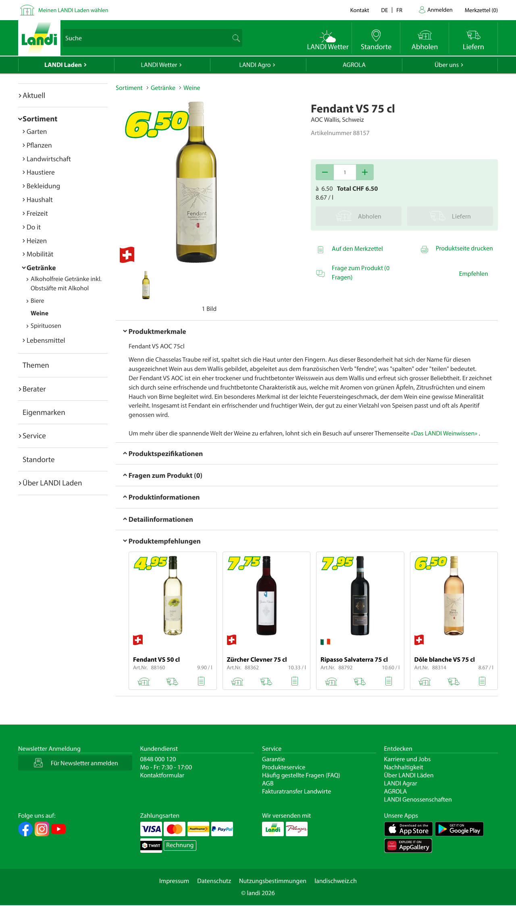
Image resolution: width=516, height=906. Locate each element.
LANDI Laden (63, 65)
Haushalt (40, 199)
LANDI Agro (254, 65)
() (481, 10)
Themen (36, 365)
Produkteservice (283, 767)
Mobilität (40, 253)
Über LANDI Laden (52, 482)
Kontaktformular (162, 775)
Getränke (41, 267)
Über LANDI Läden (409, 775)
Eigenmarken (44, 412)
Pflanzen (39, 145)
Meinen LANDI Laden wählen (73, 10)
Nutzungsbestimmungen (272, 881)
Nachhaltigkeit (403, 767)
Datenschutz (214, 881)
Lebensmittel (46, 340)
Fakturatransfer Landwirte (296, 791)
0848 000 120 (158, 759)
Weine (39, 313)
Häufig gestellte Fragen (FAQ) (301, 775)
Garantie (273, 759)
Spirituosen (46, 326)
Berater (34, 389)
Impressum (174, 881)
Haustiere (41, 172)
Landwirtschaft (49, 158)
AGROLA (354, 65)
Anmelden (440, 9)
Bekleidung (43, 185)
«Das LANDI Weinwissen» (444, 433)
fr (399, 10)
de (384, 10)
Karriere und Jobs (407, 759)
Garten (37, 131)
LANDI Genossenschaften (418, 800)
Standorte (39, 459)
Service (34, 435)
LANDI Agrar (400, 783)
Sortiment (40, 118)
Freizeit (37, 213)
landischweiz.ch (335, 881)
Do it (34, 226)
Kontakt (359, 10)
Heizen (37, 240)
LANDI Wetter (159, 65)
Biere (37, 301)
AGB (268, 783)
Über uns (447, 65)
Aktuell (34, 95)
